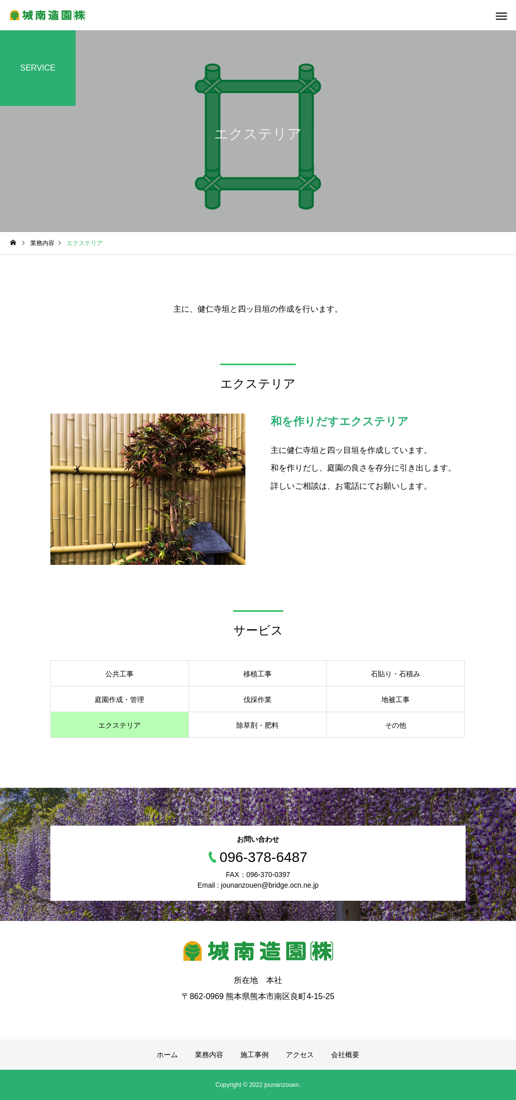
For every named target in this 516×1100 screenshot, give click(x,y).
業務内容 (209, 1055)
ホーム (167, 1055)
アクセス (300, 1055)
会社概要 (345, 1055)
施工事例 (254, 1055)
